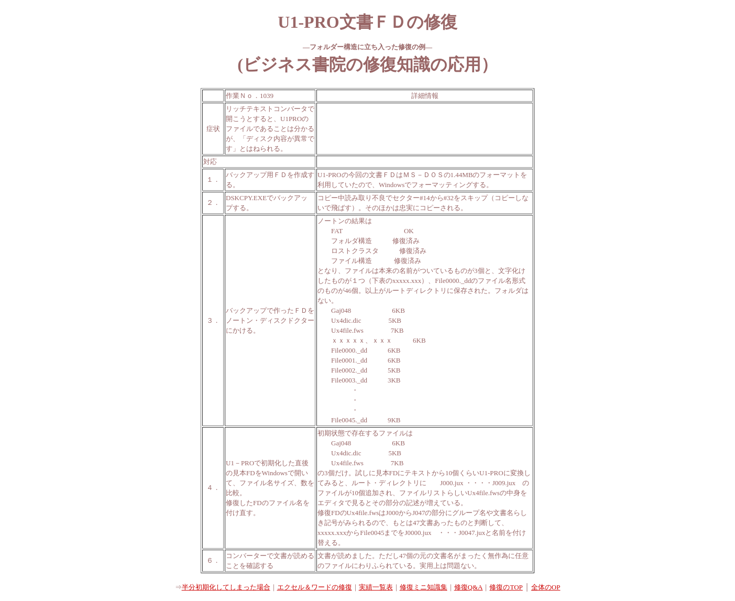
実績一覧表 (376, 587)
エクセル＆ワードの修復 (314, 587)
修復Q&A (468, 587)
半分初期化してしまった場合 (226, 587)
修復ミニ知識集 (423, 587)
